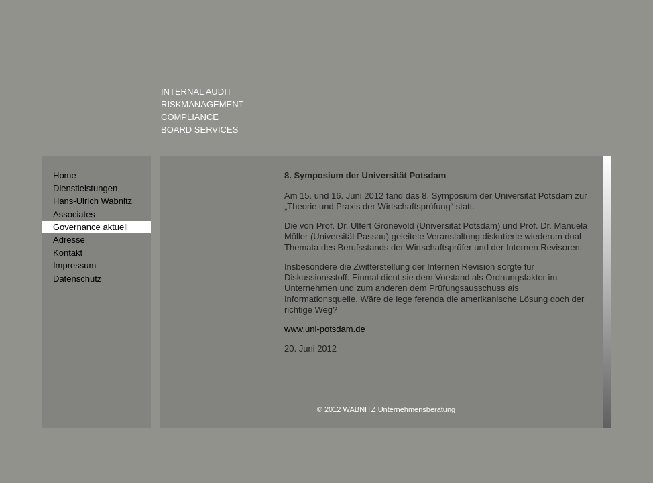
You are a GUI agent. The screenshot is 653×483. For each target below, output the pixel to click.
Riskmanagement (202, 104)
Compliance (190, 117)
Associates (74, 214)
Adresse (69, 240)
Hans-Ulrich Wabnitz (92, 201)
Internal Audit (196, 92)
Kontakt (67, 253)
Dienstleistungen (85, 188)
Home (64, 175)
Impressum (74, 265)
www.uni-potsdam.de (324, 329)
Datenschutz (77, 279)
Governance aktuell (90, 227)
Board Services (199, 130)
